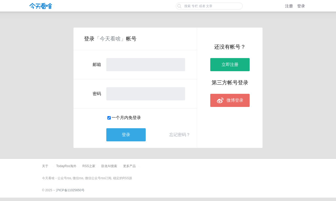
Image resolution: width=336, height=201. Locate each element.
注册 (289, 6)
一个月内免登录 (126, 117)
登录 (301, 6)
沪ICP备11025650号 (70, 190)
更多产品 (129, 166)
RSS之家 (88, 166)
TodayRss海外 (66, 166)
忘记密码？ (179, 134)
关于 (45, 166)
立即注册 (230, 64)
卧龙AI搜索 (109, 166)
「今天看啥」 (110, 39)
